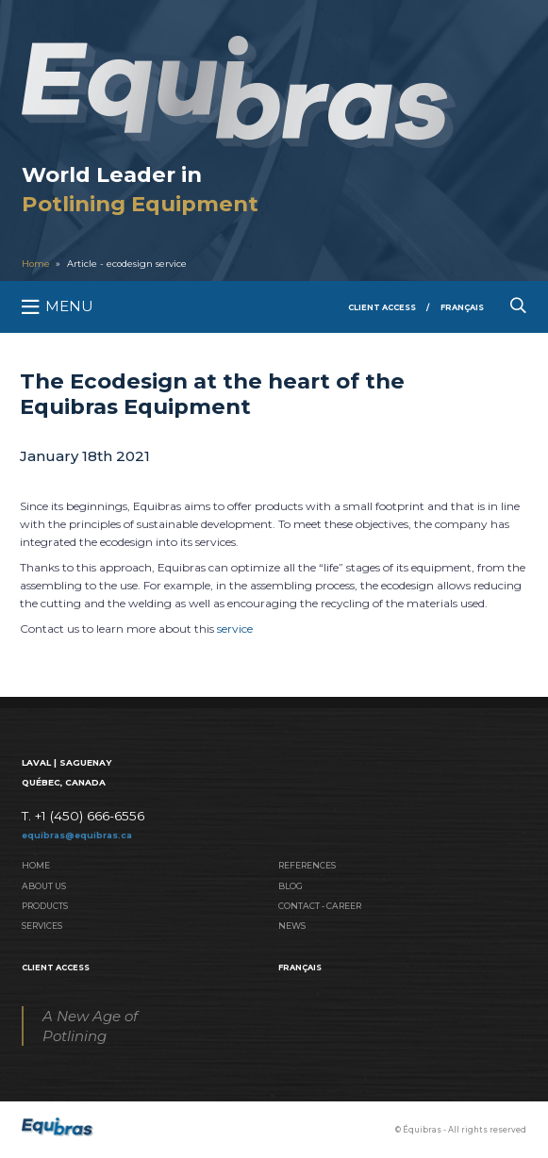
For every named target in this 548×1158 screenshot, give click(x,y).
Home (36, 263)
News (292, 925)
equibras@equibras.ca (77, 835)
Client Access (382, 307)
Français (462, 307)
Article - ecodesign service (127, 263)
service (235, 628)
